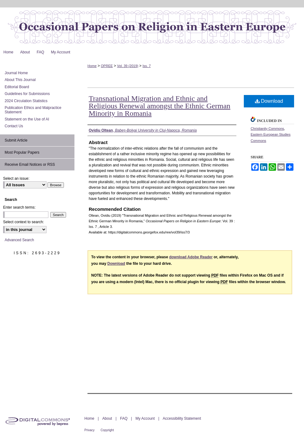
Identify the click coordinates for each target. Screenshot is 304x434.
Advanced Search (19, 240)
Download (269, 101)
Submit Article (16, 140)
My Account (145, 418)
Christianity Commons (267, 128)
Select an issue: (16, 178)
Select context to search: (23, 222)
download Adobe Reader (190, 257)
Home (91, 66)
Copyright (107, 430)
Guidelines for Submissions (27, 94)
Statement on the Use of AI (27, 119)
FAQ (123, 418)
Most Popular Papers (22, 152)
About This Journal (20, 80)
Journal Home (16, 73)
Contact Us (14, 126)
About (107, 418)
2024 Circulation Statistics (26, 101)
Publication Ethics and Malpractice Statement (33, 110)
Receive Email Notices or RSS (30, 164)
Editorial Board (17, 87)
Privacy (89, 430)
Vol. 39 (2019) (127, 66)
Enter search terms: (19, 207)
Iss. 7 (146, 66)
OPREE (107, 66)
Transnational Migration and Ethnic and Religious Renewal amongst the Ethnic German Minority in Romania (159, 105)
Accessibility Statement (182, 418)
